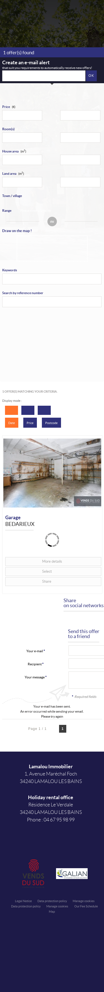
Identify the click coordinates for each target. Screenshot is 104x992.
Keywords (9, 270)
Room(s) (8, 129)
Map (52, 911)
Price (6, 107)
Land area (13, 173)
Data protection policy (52, 901)
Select (47, 571)
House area (14, 151)
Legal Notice (23, 901)
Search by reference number (22, 293)
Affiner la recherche (81, 11)
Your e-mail (34, 651)
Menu (95, 11)
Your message (35, 677)
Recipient (35, 664)
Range (6, 210)
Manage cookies (84, 901)
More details (52, 561)
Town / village (12, 196)
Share (46, 581)
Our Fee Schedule (86, 906)
